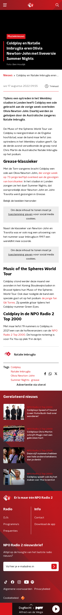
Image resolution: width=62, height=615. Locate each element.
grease (35, 380)
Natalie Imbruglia (20, 371)
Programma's (11, 524)
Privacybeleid (42, 589)
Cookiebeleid (11, 598)
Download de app (44, 524)
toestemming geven (20, 214)
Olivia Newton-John (23, 375)
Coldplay (16, 367)
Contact (39, 517)
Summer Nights (20, 380)
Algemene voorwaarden (17, 589)
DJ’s (5, 517)
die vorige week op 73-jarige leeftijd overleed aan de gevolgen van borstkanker (31, 177)
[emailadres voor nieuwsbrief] (31, 566)
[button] (56, 609)
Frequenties (10, 530)
